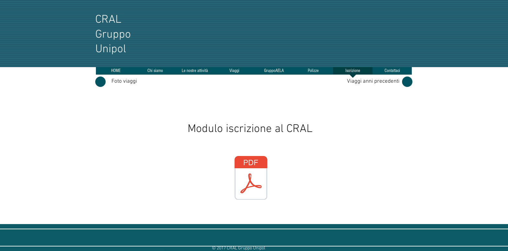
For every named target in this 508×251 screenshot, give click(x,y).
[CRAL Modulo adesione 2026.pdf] (250, 178)
